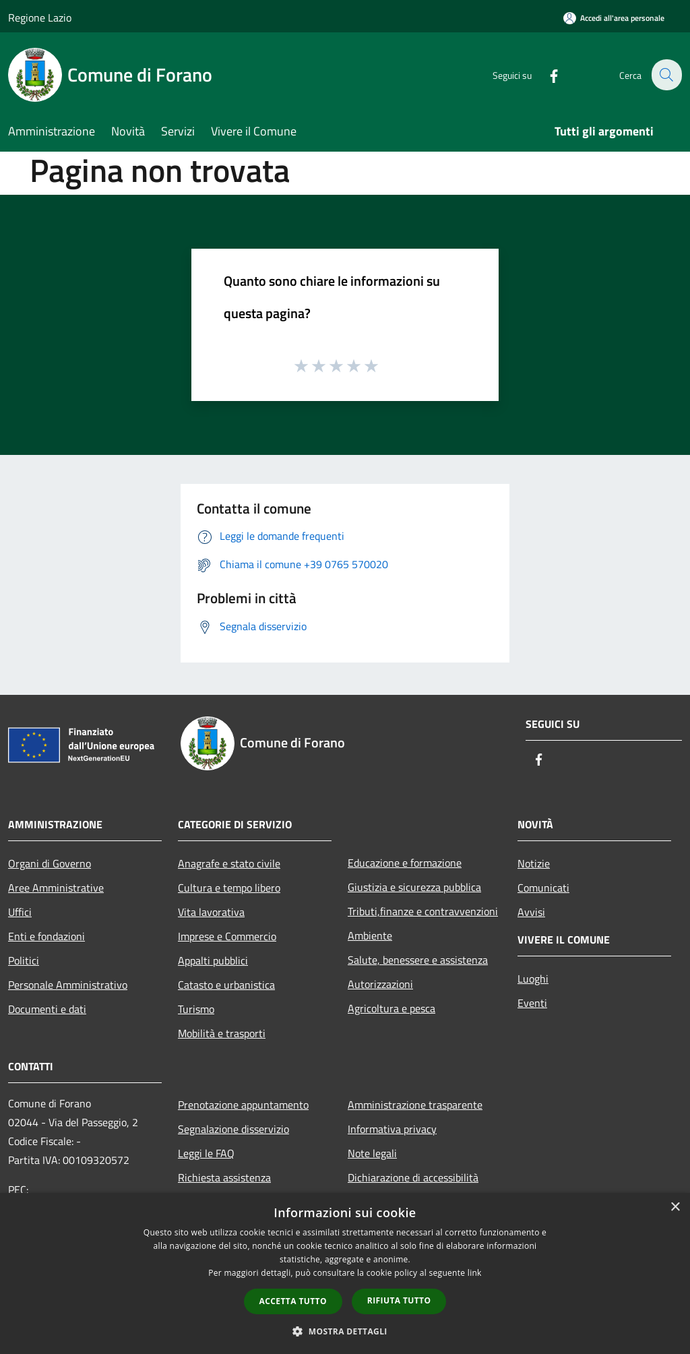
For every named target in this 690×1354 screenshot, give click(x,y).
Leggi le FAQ (206, 1153)
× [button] (675, 1207)
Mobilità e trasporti (221, 1033)
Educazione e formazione (405, 863)
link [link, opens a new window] (475, 1273)
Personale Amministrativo (67, 985)
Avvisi (531, 912)
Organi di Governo (49, 863)
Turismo (196, 1009)
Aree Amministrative (56, 888)
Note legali (372, 1153)
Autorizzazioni (380, 984)
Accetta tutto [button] (293, 1301)
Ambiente (370, 935)
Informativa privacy (392, 1129)
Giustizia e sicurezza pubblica (414, 887)
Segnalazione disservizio (233, 1129)
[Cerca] (666, 75)
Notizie (534, 863)
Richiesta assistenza (224, 1177)
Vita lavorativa (211, 912)
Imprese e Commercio (227, 936)
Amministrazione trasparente (415, 1105)
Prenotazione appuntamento (243, 1105)
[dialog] (345, 1273)
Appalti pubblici (213, 960)
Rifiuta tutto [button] (399, 1300)
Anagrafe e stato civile (229, 863)
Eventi (532, 1003)
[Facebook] (545, 74)
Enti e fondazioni (46, 936)
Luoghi (533, 979)
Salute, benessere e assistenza (418, 960)
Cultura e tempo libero (229, 888)
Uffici (20, 912)
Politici (23, 960)
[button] (345, 1331)
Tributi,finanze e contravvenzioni (423, 911)
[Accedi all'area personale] (614, 18)
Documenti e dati (47, 1009)
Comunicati (543, 888)
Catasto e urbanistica (226, 985)
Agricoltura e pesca (391, 1008)
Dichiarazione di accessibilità (413, 1177)
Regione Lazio (39, 17)
